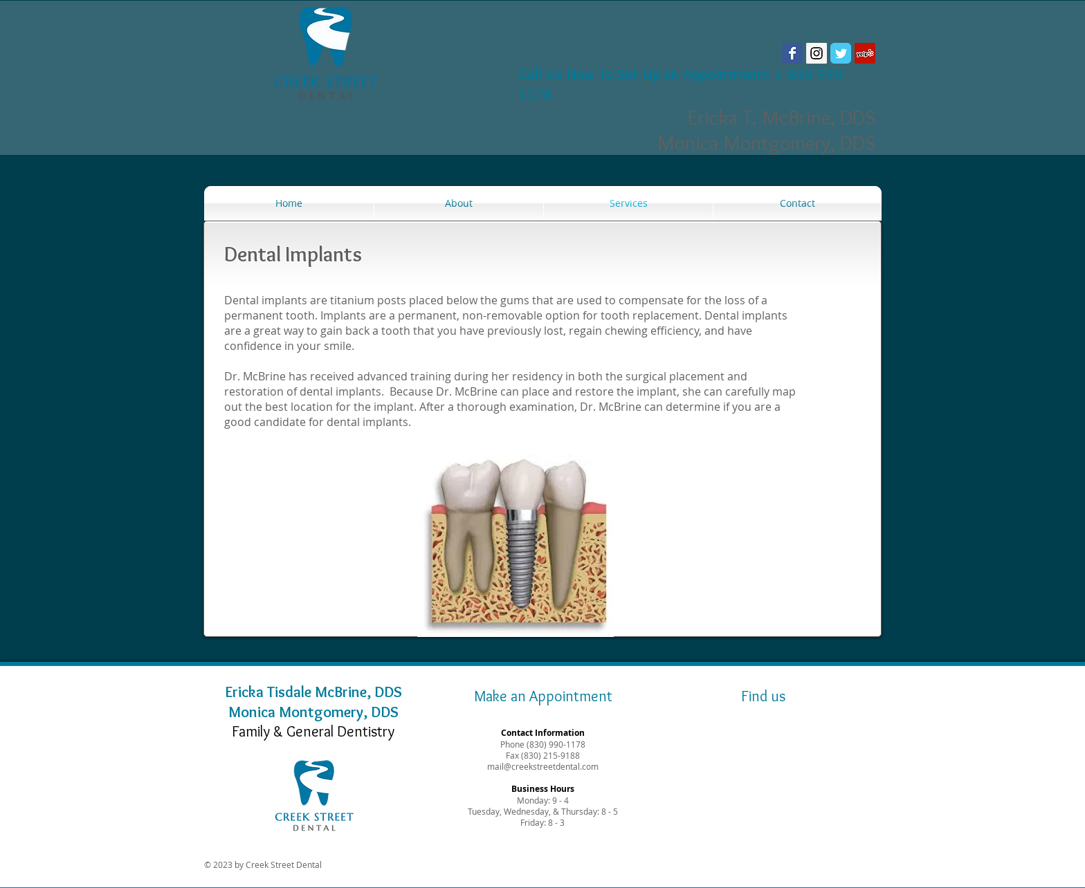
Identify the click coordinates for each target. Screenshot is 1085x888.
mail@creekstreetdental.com (543, 766)
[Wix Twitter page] (840, 53)
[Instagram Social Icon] (816, 53)
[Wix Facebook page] (792, 53)
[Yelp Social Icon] (865, 53)
